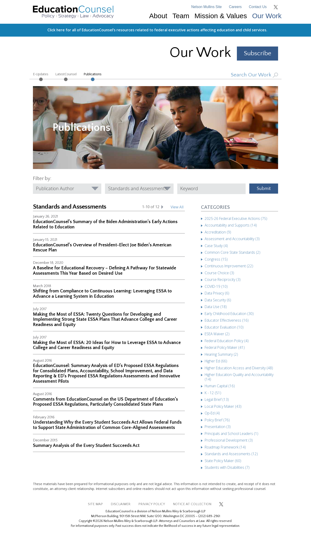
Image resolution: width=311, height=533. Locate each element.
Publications (93, 74)
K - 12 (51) (213, 392)
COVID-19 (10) (216, 286)
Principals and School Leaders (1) (231, 433)
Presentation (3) (218, 426)
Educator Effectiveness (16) (227, 320)
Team (180, 16)
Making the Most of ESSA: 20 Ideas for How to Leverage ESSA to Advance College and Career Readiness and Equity (107, 345)
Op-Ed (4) (212, 413)
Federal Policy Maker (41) (225, 347)
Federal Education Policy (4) (227, 340)
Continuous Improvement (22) (229, 265)
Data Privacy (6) (217, 293)
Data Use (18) (216, 306)
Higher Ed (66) (216, 361)
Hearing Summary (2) (221, 354)
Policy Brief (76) (217, 419)
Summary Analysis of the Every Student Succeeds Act (86, 445)
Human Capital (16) (220, 385)
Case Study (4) (216, 245)
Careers (235, 7)
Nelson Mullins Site (206, 7)
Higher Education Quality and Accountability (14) (239, 377)
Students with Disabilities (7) (227, 467)
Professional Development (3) (229, 440)
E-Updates (40, 74)
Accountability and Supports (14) (231, 225)
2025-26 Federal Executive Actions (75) (236, 218)
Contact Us (258, 7)
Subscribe (257, 53)
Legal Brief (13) (217, 399)
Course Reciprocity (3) (223, 279)
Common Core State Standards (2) (232, 252)
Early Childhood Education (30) (229, 313)
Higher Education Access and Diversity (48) (239, 367)
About (158, 16)
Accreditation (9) (218, 232)
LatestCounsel (66, 74)
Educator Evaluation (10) (224, 327)
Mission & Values (221, 16)
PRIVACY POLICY (151, 504)
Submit (264, 188)
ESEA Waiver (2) (217, 333)
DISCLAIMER (121, 504)
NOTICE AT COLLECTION (192, 504)
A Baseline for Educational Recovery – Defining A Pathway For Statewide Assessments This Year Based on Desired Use (104, 270)
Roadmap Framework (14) (225, 447)
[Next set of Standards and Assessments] (162, 206)
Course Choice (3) (219, 272)
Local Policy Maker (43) (223, 406)
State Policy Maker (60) (223, 460)
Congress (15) (216, 259)
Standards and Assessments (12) (231, 453)
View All (177, 207)
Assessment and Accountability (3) (232, 238)
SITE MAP (95, 504)
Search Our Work (254, 75)
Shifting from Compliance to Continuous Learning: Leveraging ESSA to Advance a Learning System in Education (102, 293)
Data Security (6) (218, 300)
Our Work (267, 16)
